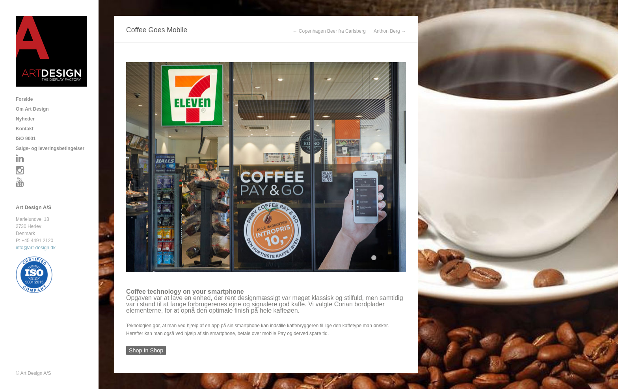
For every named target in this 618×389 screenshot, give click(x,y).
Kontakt (25, 129)
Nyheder (25, 119)
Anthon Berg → (390, 31)
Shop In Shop (146, 350)
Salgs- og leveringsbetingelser (50, 148)
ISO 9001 (26, 138)
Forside (24, 99)
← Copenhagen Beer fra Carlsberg (329, 31)
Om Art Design (32, 109)
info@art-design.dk (36, 247)
